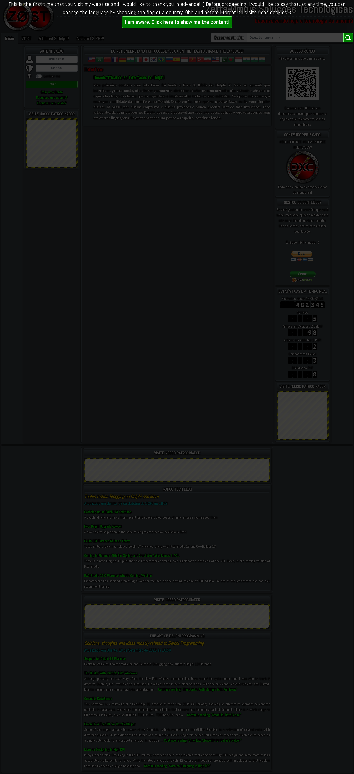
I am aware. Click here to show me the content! (177, 21)
